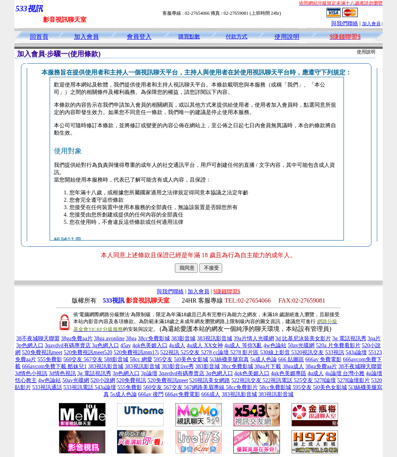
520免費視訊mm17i (136, 352)
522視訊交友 (247, 380)
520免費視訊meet (42, 352)
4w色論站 (275, 345)
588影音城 (116, 359)
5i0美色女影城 (191, 359)
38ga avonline (109, 338)
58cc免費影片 (242, 387)
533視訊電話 (79, 387)
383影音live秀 (177, 366)
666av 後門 (151, 394)
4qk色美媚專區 (288, 373)
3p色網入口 (29, 345)
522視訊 (170, 352)
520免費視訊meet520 (88, 352)
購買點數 (189, 37)
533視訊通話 (47, 387)
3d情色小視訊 (31, 373)
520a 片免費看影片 (338, 345)
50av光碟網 (301, 345)
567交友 (94, 359)
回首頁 (39, 36)
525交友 (191, 352)
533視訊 (334, 352)
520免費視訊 (131, 380)
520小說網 (103, 380)
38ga (131, 338)
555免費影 (50, 359)
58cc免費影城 (275, 387)
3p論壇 (149, 373)
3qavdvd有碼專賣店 (68, 345)
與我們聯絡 (344, 23)
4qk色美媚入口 (149, 345)
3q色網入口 (105, 345)
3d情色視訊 (62, 373)
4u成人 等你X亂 (243, 345)
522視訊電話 (278, 380)
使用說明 (286, 36)
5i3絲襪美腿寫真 (229, 359)
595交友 (163, 359)
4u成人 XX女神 (204, 345)
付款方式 (236, 37)
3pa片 (374, 338)
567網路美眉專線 (205, 387)
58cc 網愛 (141, 359)
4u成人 (177, 345)
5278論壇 (325, 380)
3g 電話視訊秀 (349, 338)
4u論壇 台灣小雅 (345, 373)
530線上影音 (276, 352)
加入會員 (371, 23)
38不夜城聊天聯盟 (38, 338)
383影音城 (183, 338)
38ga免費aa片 (77, 338)
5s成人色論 (263, 359)
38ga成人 (293, 366)
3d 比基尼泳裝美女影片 (303, 338)
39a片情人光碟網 (253, 338)
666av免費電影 (182, 394)
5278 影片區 (245, 352)
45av (126, 345)
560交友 (73, 359)
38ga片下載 (267, 366)
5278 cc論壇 (215, 352)
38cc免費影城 (153, 338)
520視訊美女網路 (209, 380)
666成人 (210, 394)
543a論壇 (356, 352)
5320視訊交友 (307, 352)
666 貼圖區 (291, 359)
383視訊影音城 (214, 338)
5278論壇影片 (353, 380)
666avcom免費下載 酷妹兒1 (54, 366)
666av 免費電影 (324, 359)
